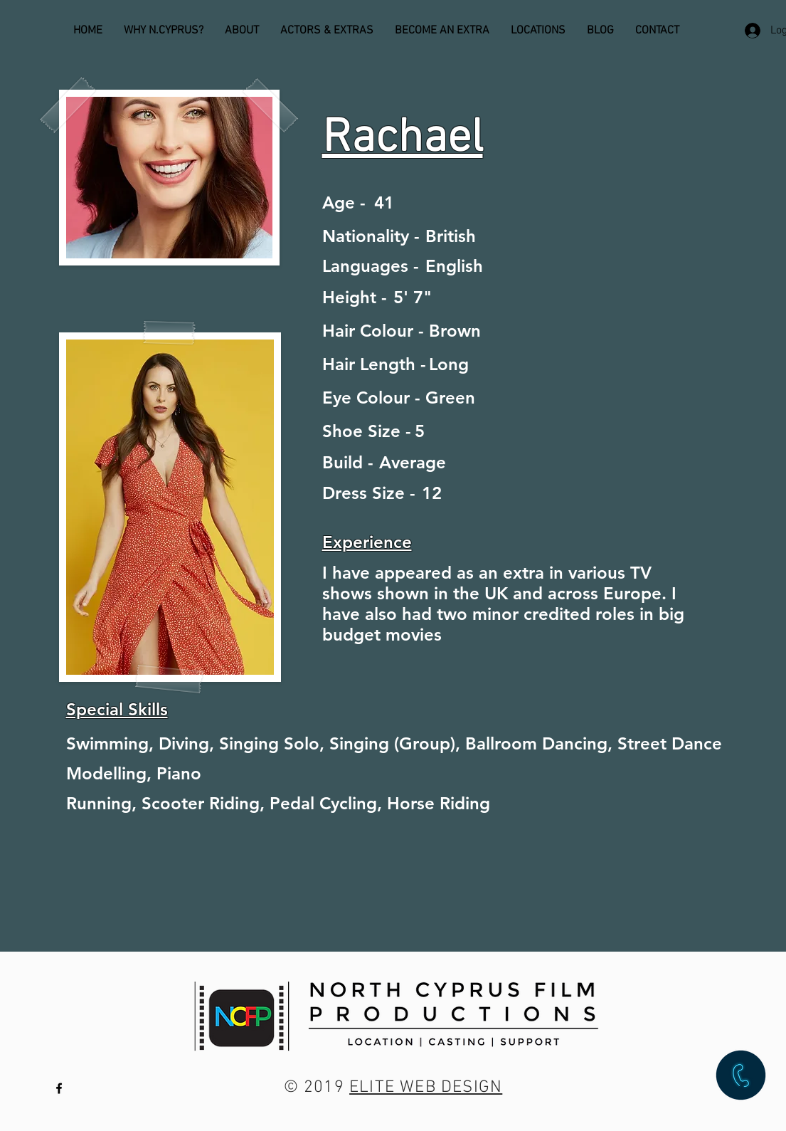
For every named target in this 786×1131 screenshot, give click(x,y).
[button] (740, 1075)
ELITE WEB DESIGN (425, 1088)
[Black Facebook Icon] (59, 1088)
